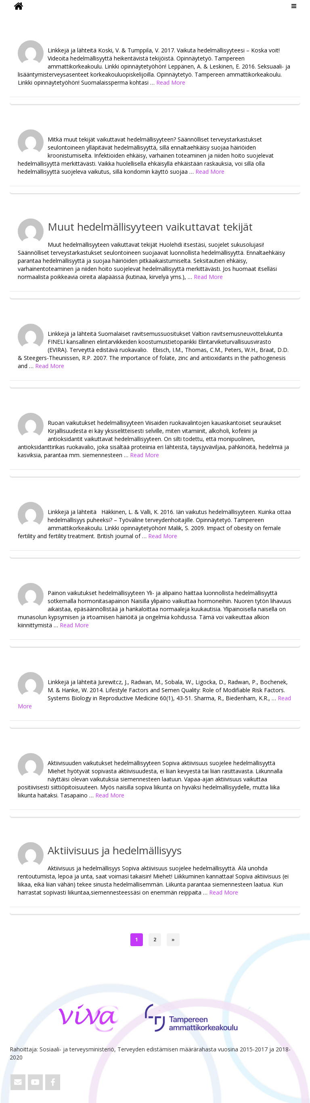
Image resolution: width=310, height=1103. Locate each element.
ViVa (23, 18)
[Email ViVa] (17, 1082)
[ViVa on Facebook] (52, 1082)
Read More (170, 82)
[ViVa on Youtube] (35, 1082)
